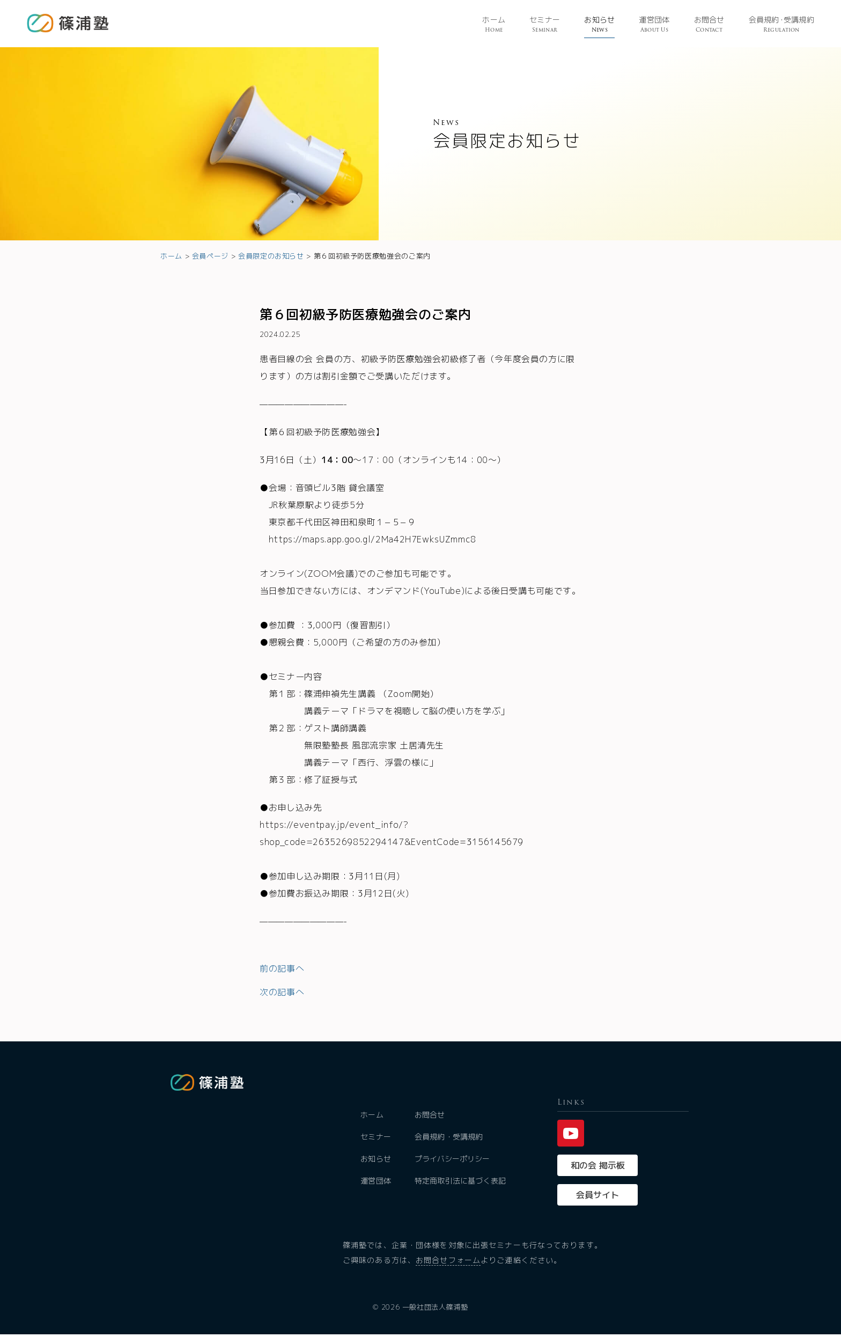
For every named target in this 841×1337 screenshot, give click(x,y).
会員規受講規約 (781, 25)
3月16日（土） (290, 460)
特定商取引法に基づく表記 (461, 1183)
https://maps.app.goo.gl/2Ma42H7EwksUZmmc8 (372, 539)
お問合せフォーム (448, 1263)
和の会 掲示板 (598, 1168)
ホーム (493, 25)
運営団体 (654, 25)
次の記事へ (282, 992)
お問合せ (709, 25)
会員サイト (597, 1197)
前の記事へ (282, 968)
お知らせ (599, 25)
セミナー (544, 25)
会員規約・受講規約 (449, 1139)
